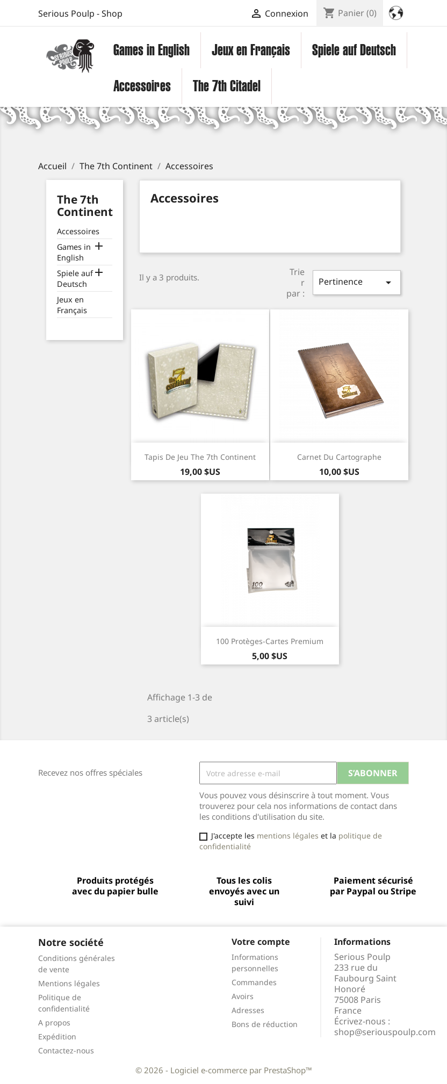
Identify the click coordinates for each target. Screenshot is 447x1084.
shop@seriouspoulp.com (385, 1032)
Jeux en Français (251, 50)
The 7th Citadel (227, 86)
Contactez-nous (66, 1050)
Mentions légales (69, 983)
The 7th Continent (85, 205)
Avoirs (243, 996)
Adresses (248, 1010)
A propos (54, 1022)
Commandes (254, 982)
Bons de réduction (265, 1024)
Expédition (57, 1036)
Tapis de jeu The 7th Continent (200, 457)
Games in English (151, 50)
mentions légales (288, 835)
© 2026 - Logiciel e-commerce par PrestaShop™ (223, 1070)
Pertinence (357, 282)
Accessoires (142, 86)
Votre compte (261, 942)
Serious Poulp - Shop (80, 13)
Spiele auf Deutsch (354, 50)
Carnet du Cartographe (339, 457)
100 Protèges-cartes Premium (269, 641)
